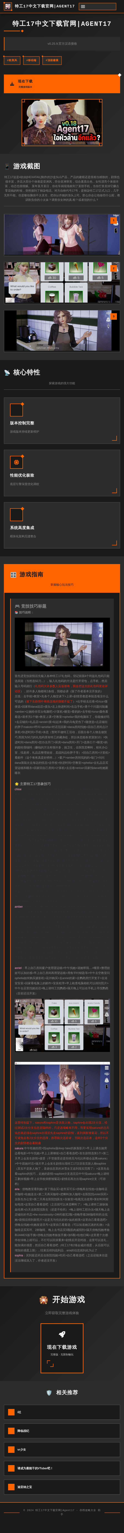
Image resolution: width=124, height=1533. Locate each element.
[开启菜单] (97, 6)
